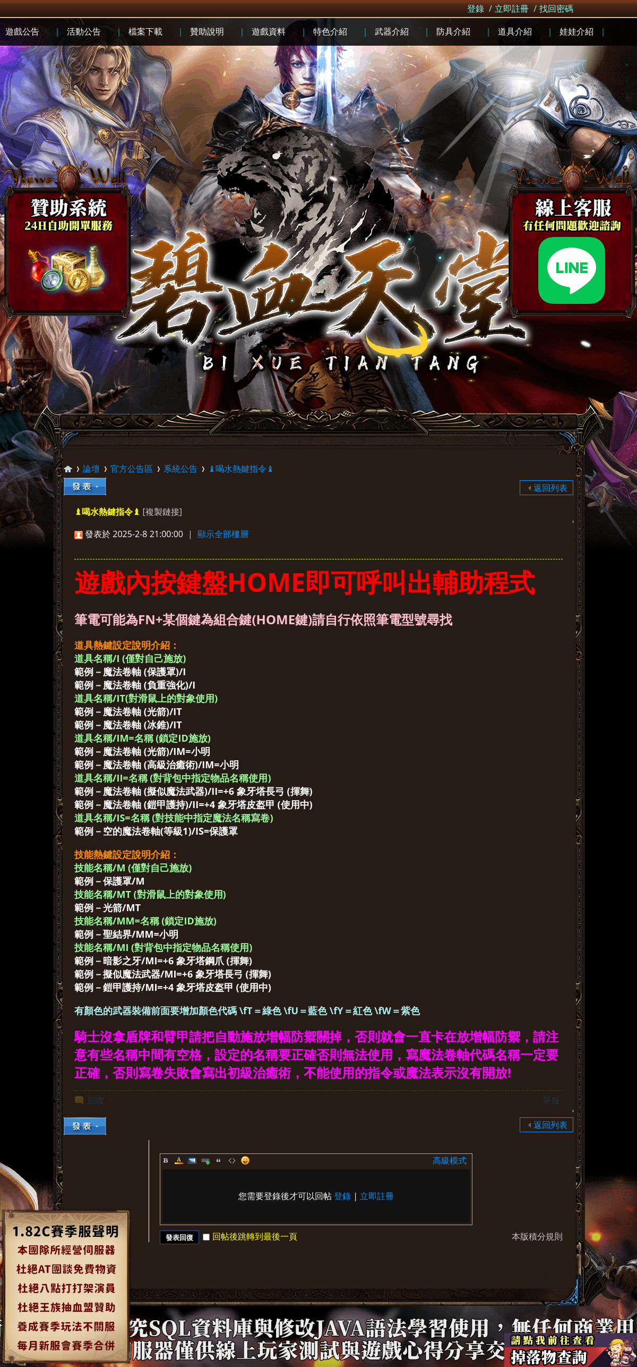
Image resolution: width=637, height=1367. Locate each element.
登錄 (475, 8)
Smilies (245, 1160)
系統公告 (180, 468)
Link (205, 1160)
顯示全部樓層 (222, 534)
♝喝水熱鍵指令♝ (241, 468)
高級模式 (450, 1160)
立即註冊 (512, 8)
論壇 (91, 468)
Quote (218, 1160)
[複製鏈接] (162, 511)
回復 (96, 1100)
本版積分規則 (537, 1236)
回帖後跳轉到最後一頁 (250, 1236)
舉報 (551, 1100)
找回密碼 (556, 8)
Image (192, 1160)
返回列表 (550, 488)
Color (179, 1160)
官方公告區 (131, 468)
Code (232, 1160)
